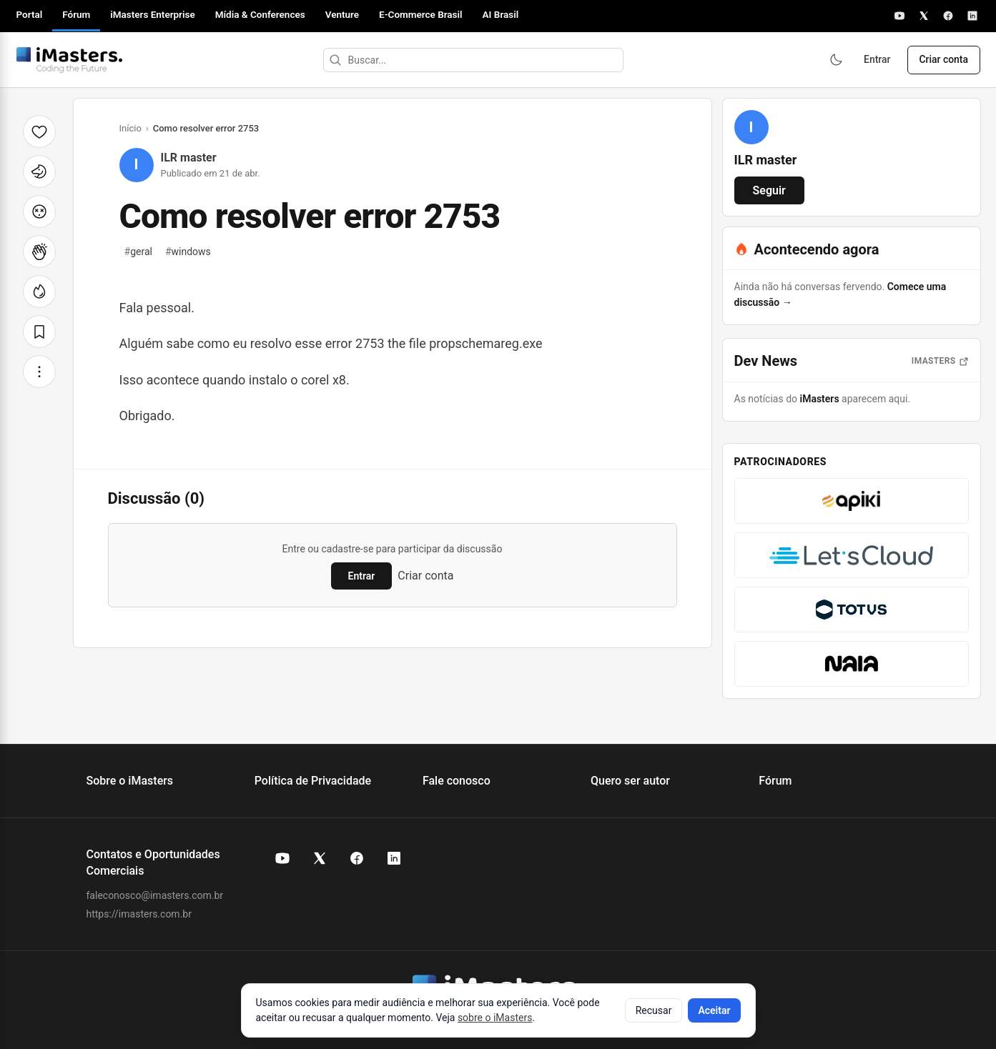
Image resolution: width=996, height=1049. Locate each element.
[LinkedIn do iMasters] (394, 858)
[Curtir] (39, 131)
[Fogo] (39, 291)
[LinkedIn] (972, 16)
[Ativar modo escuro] (833, 60)
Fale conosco (456, 780)
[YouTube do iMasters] (282, 858)
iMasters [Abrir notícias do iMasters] (940, 361)
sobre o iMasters (495, 1017)
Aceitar (714, 1010)
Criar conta (943, 60)
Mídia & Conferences (260, 14)
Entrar (875, 60)
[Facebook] (948, 16)
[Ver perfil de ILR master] (751, 127)
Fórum (76, 14)
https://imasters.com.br (139, 914)
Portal (29, 14)
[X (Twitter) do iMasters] (319, 858)
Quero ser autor (630, 780)
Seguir (769, 190)
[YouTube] (899, 16)
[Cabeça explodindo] (39, 211)
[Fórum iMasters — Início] (69, 60)
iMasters (819, 398)
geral (138, 251)
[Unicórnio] (39, 171)
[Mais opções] (39, 371)
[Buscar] (334, 60)
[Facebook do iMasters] (356, 858)
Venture (342, 14)
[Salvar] (39, 331)
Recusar (654, 1010)
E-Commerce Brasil (421, 14)
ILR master (189, 157)
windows (188, 251)
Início (130, 128)
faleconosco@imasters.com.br (155, 895)
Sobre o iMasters (130, 780)
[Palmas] (39, 251)
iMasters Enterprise (152, 14)
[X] (924, 16)
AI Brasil (501, 14)
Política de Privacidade (313, 780)
